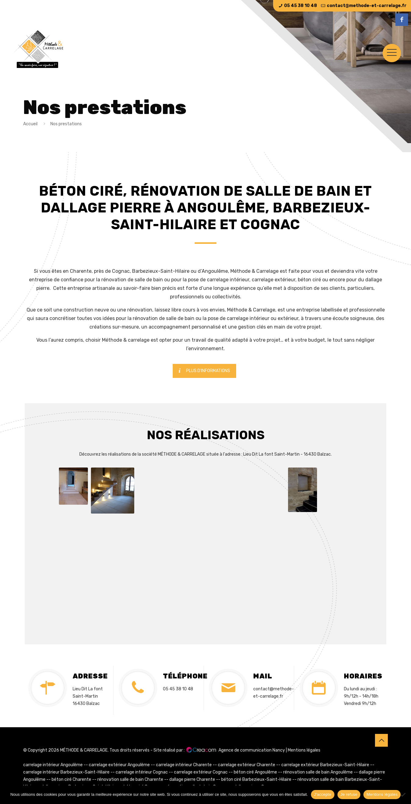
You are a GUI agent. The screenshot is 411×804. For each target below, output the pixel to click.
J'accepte (322, 794)
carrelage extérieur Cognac (201, 772)
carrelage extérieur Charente (246, 764)
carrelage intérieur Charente (184, 764)
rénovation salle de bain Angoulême (318, 772)
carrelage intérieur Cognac (142, 772)
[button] (73, 486)
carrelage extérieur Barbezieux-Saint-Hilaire (325, 764)
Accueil (30, 123)
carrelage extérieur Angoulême (119, 764)
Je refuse (349, 794)
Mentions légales (304, 750)
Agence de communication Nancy (251, 750)
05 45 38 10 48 (300, 5)
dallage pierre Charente (192, 779)
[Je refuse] (403, 795)
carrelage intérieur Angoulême (53, 764)
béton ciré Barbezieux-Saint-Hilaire (256, 779)
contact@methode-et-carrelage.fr (366, 5)
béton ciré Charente (71, 779)
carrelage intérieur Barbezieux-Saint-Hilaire (66, 772)
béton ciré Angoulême (255, 772)
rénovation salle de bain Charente (130, 779)
